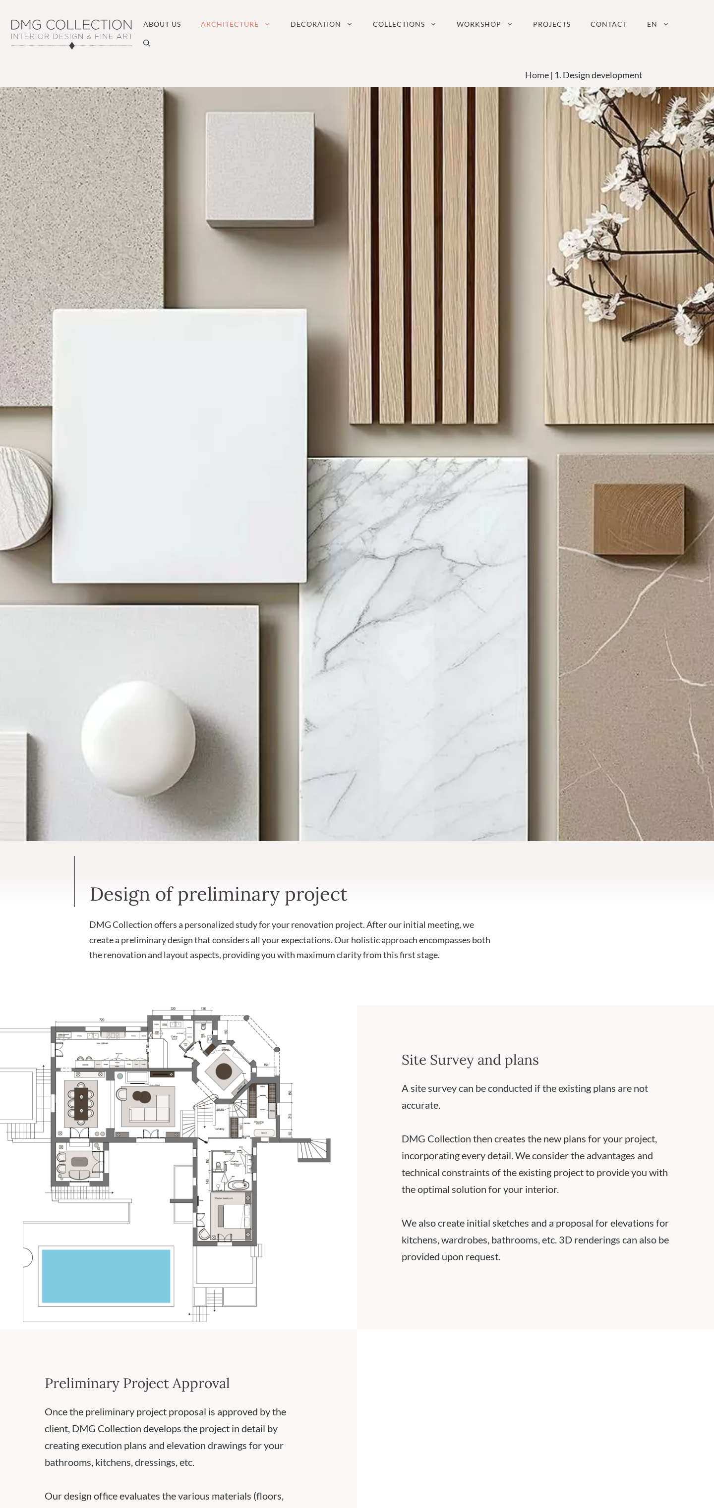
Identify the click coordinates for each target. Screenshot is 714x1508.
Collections (410, 24)
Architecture (241, 24)
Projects (552, 24)
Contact (609, 24)
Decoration (327, 24)
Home (537, 74)
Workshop (490, 24)
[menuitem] (658, 24)
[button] (146, 43)
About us (162, 24)
